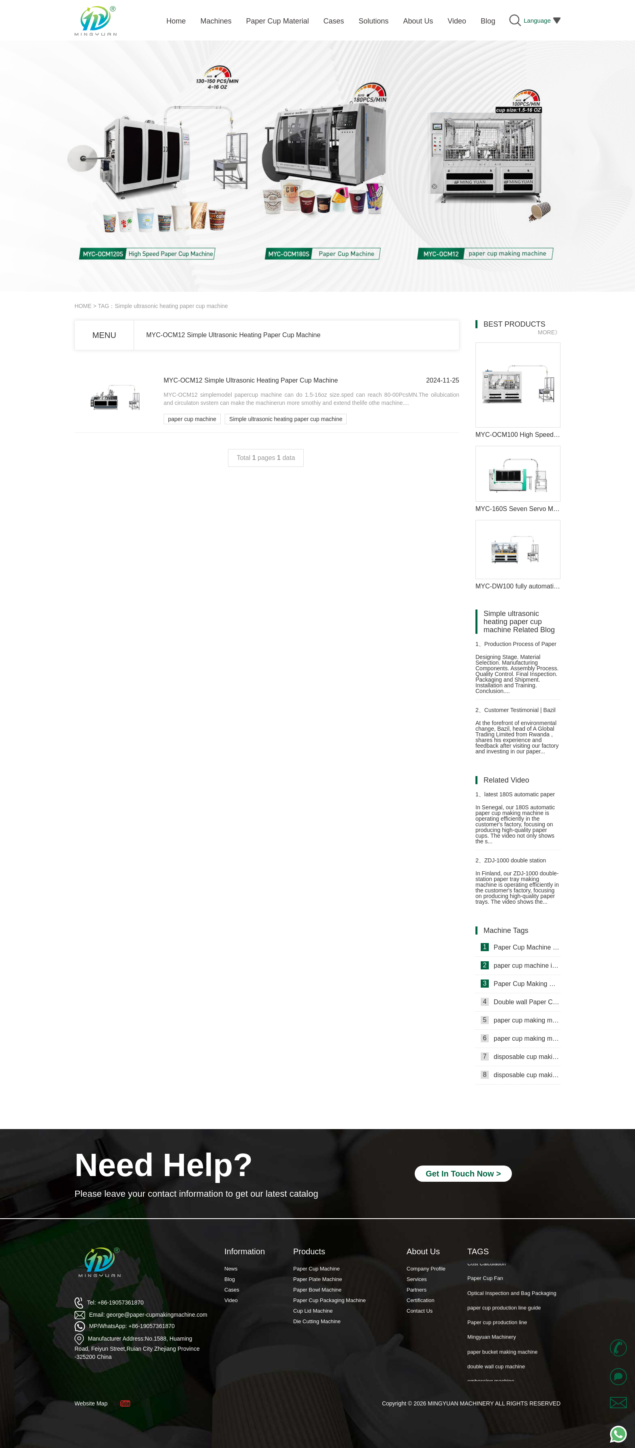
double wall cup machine (496, 1369)
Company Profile (426, 1269)
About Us (423, 1251)
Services (417, 1279)
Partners (416, 1290)
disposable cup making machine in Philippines (520, 1056)
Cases (231, 1290)
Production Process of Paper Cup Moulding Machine (515, 647)
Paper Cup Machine (316, 1269)
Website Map (91, 1403)
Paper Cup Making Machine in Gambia (520, 984)
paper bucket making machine (502, 1355)
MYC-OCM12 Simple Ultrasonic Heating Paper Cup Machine (233, 335)
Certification (421, 1300)
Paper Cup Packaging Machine (329, 1300)
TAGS (478, 1251)
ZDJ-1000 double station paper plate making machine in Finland (514, 864)
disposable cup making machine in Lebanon (520, 1075)
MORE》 (549, 332)
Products (309, 1251)
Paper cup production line (497, 1325)
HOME (83, 306)
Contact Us (420, 1311)
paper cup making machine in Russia (520, 1038)
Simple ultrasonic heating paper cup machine (285, 419)
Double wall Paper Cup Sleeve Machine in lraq (520, 1002)
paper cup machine (192, 419)
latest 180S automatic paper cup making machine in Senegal (515, 797)
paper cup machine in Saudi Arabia (520, 965)
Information (244, 1251)
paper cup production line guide (504, 1310)
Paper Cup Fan (485, 1281)
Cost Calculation (486, 1266)
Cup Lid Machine (313, 1311)
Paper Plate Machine (317, 1279)
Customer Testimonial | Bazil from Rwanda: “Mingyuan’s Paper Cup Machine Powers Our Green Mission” (517, 713)
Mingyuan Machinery (491, 1340)
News (231, 1269)
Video (231, 1300)
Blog (229, 1279)
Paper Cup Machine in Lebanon (520, 947)
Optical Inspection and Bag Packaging (511, 1296)
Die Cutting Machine (317, 1321)
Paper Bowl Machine (317, 1290)
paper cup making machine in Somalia (520, 1020)
